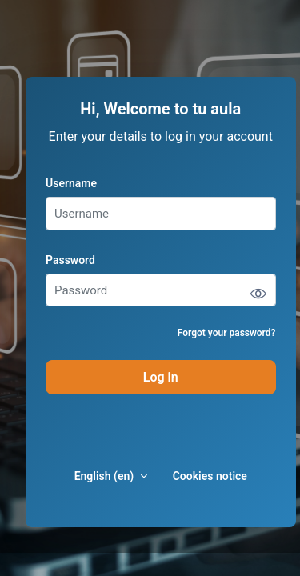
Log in (160, 377)
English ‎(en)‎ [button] (105, 476)
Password (70, 260)
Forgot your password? (227, 332)
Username (71, 183)
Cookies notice (210, 476)
